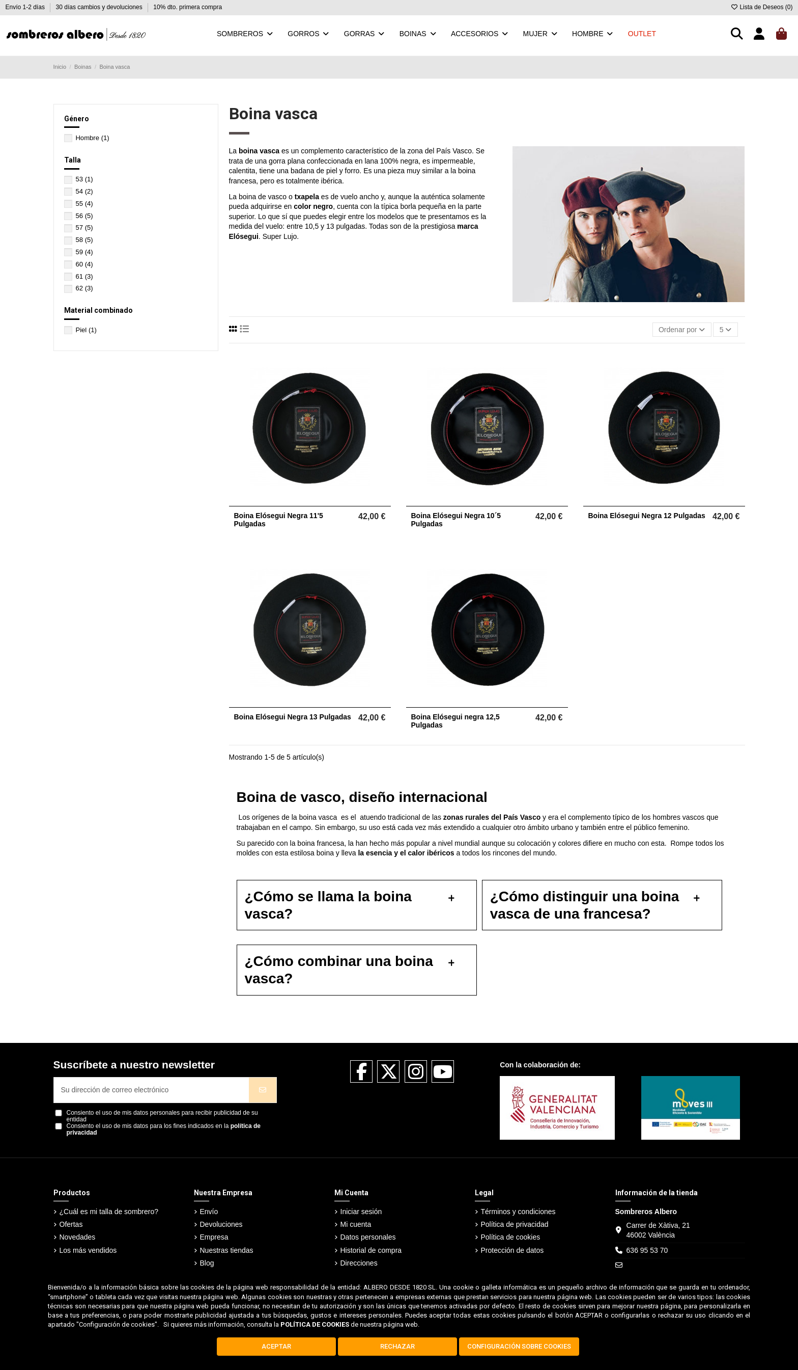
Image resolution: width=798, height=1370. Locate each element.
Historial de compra (371, 1250)
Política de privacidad (515, 1224)
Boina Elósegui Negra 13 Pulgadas (292, 717)
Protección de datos (512, 1250)
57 (84, 227)
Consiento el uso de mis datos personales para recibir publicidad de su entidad (162, 1116)
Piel (86, 330)
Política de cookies (510, 1237)
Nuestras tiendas (226, 1250)
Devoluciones (221, 1224)
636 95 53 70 (647, 1250)
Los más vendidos (88, 1250)
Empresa (214, 1237)
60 (84, 264)
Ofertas (71, 1224)
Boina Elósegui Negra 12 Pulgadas (646, 516)
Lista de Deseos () (761, 7)
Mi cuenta (356, 1224)
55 (84, 203)
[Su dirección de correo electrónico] (152, 1090)
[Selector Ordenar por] (681, 330)
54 (84, 191)
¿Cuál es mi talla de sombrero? (109, 1211)
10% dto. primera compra (187, 7)
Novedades (78, 1237)
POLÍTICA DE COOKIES (314, 1324)
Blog (207, 1263)
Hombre (92, 138)
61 (84, 276)
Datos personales (368, 1237)
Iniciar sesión (361, 1211)
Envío (209, 1211)
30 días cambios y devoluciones (100, 7)
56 (84, 216)
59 (84, 252)
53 (84, 179)
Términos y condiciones (518, 1211)
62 (84, 288)
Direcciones (359, 1263)
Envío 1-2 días (26, 7)
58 (84, 240)
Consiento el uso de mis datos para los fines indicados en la (164, 1129)
